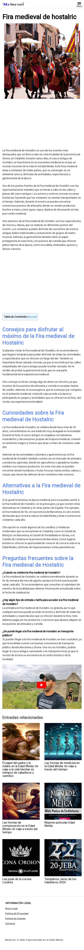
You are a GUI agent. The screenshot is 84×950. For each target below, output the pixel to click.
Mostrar (32, 316)
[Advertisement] (42, 124)
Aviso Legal (11, 908)
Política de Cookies (15, 918)
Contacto (10, 923)
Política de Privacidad (16, 913)
